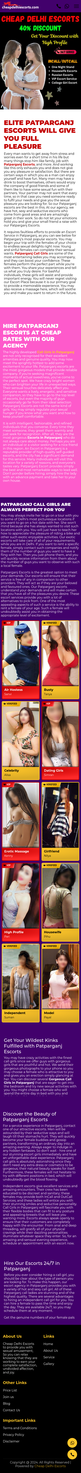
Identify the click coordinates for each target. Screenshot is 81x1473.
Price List (10, 1390)
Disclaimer (11, 1441)
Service (49, 1357)
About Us (51, 1350)
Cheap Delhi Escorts (50, 1466)
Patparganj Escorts (19, 164)
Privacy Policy (13, 1435)
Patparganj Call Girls (31, 253)
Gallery (49, 1364)
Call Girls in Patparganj (55, 352)
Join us (8, 1397)
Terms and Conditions (20, 1428)
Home (48, 1344)
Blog (6, 1403)
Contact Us (11, 1410)
